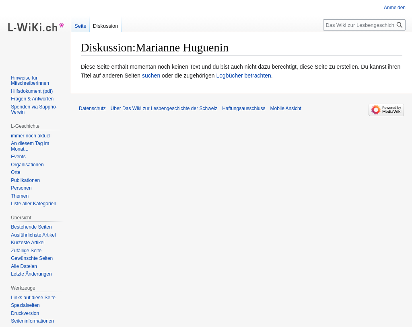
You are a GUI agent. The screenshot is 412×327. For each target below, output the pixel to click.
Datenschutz (92, 108)
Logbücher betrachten (243, 75)
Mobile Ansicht (285, 108)
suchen (151, 75)
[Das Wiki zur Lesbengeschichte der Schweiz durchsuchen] (364, 25)
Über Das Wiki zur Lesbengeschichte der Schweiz (164, 108)
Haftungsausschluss (243, 108)
